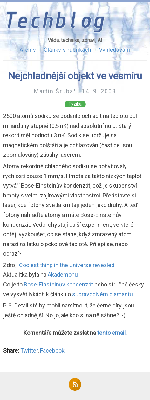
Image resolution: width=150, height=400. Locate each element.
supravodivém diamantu (102, 294)
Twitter (29, 350)
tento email (111, 332)
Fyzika (75, 104)
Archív (28, 49)
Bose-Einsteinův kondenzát (58, 284)
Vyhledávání (114, 49)
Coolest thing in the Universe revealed (66, 265)
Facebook (52, 350)
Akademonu (63, 274)
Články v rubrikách (68, 49)
